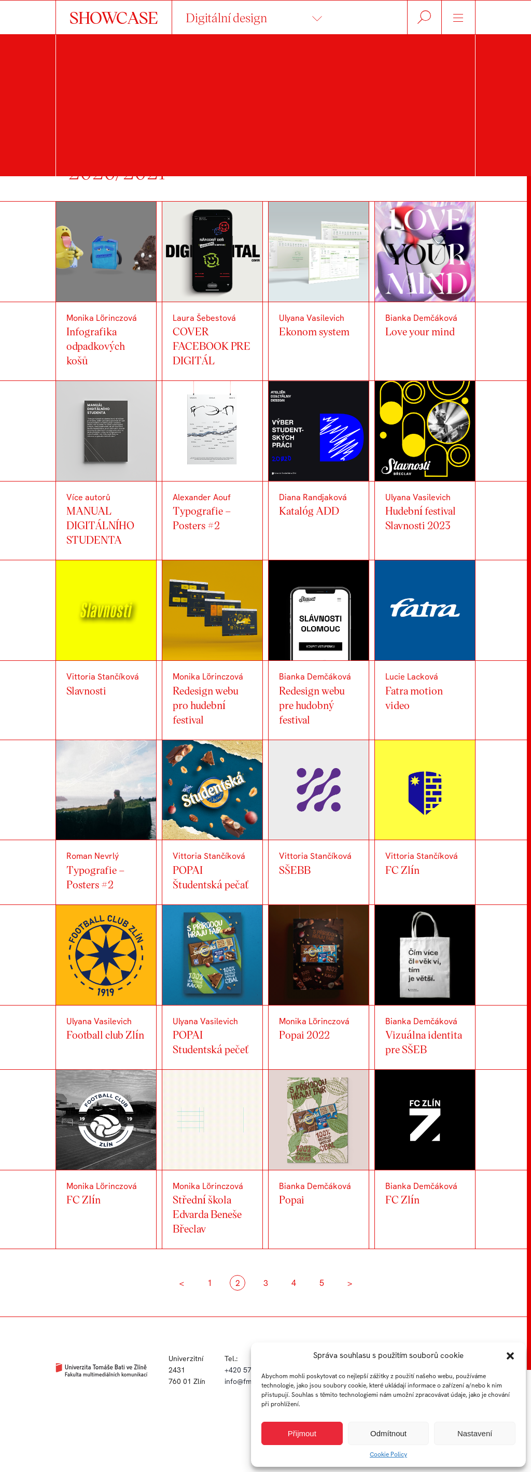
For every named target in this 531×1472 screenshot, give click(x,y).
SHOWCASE (113, 17)
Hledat (424, 17)
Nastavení (475, 1433)
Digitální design (226, 17)
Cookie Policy (388, 1454)
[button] (510, 1356)
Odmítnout (388, 1433)
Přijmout (302, 1433)
